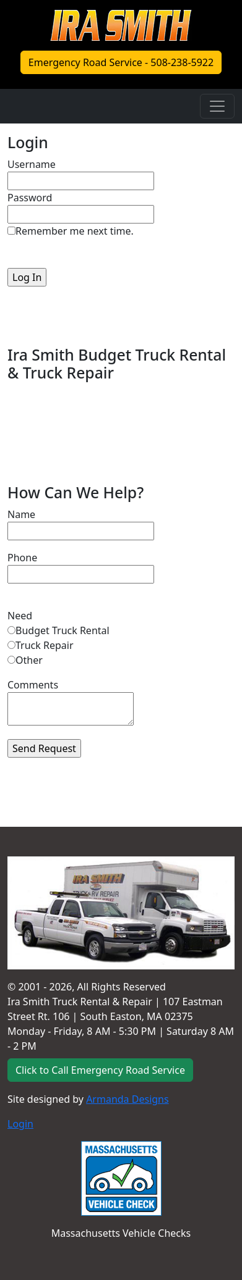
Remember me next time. (74, 231)
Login (20, 1124)
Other (29, 660)
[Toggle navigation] (217, 106)
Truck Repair (44, 645)
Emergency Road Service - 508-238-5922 (121, 62)
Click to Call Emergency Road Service (100, 1070)
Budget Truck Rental (62, 630)
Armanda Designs (127, 1099)
